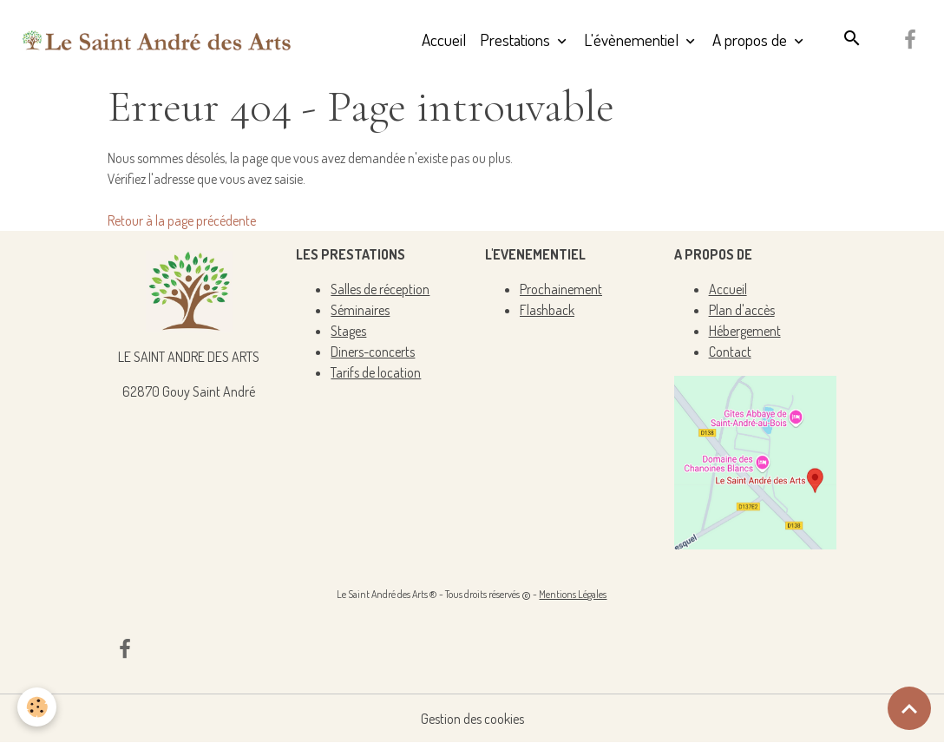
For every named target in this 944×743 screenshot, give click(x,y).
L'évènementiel (633, 39)
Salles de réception (380, 289)
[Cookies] (36, 707)
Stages (348, 330)
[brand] (157, 40)
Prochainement (561, 289)
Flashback (547, 310)
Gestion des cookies (472, 718)
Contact (730, 351)
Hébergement (745, 330)
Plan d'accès (742, 310)
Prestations (517, 39)
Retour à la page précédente (182, 220)
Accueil (444, 39)
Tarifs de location (376, 372)
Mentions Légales (572, 594)
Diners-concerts (373, 351)
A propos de (751, 39)
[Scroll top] (909, 708)
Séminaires (360, 310)
